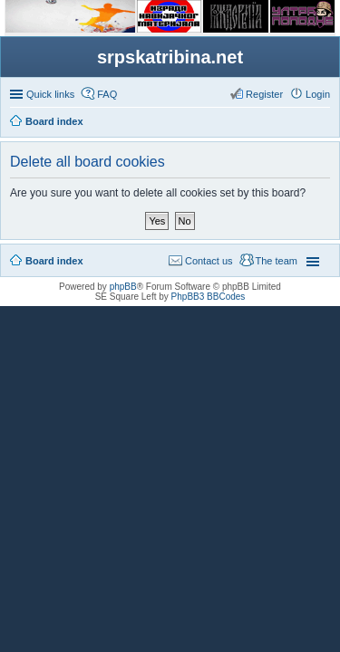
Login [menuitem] (318, 94)
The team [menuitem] (276, 260)
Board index (54, 260)
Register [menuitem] (264, 94)
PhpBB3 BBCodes (208, 297)
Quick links (50, 94)
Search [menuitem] (323, 123)
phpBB (123, 287)
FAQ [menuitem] (107, 94)
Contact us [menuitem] (209, 260)
